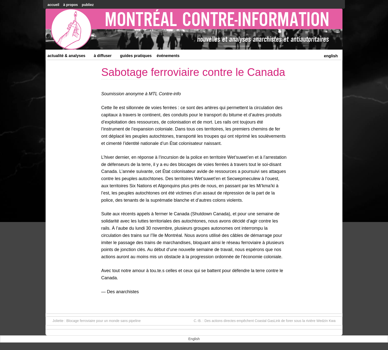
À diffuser (105, 57)
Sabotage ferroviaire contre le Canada (193, 72)
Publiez (88, 5)
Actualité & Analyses (69, 57)
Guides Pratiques (136, 56)
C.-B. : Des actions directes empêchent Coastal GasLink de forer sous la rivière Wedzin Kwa (267, 320)
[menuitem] (331, 55)
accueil (53, 5)
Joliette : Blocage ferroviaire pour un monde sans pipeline (94, 320)
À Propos (70, 5)
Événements (168, 56)
